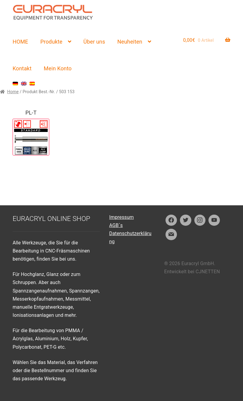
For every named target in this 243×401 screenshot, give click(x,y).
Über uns (94, 41)
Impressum (121, 217)
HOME (20, 41)
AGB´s (116, 225)
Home (13, 91)
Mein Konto (58, 68)
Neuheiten (129, 41)
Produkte (51, 41)
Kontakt (22, 68)
